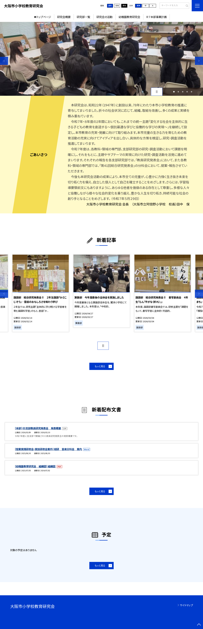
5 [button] (191, 91)
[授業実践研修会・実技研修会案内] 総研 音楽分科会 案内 (48, 449)
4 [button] (187, 91)
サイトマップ (186, 605)
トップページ (43, 17)
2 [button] (178, 91)
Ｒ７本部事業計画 (156, 17)
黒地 (124, 5)
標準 (138, 5)
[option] (101, 59)
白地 (117, 5)
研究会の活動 (104, 17)
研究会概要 (64, 17)
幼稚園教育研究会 (129, 17)
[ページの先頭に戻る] (199, 625)
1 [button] (174, 91)
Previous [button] (4, 61)
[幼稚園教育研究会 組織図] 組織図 (35, 466)
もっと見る (100, 366)
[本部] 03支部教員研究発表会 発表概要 (38, 428)
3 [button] (182, 91)
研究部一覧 (83, 17)
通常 (110, 5)
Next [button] (199, 61)
